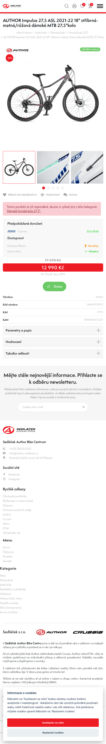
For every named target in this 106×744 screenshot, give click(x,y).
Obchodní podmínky (15, 496)
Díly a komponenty (10, 607)
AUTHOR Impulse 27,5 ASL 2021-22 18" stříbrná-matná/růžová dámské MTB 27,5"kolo (53, 37)
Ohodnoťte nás (12, 533)
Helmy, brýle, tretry (11, 598)
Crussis (7, 519)
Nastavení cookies (53, 732)
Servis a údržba (8, 612)
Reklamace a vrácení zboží (18, 501)
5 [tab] (62, 188)
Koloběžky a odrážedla (13, 589)
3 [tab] (53, 188)
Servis (6, 547)
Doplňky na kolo (9, 603)
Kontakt (7, 561)
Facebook (11, 474)
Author (7, 514)
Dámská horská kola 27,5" (24, 211)
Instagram (11, 479)
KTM (6, 528)
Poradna (7, 556)
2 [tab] (48, 188)
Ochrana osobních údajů (17, 510)
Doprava (8, 505)
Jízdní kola (41, 32)
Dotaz (54, 286)
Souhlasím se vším (53, 722)
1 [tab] (43, 188)
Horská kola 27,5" (78, 32)
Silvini (6, 523)
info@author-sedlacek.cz (20, 453)
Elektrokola (6, 580)
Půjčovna (8, 552)
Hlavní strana (24, 32)
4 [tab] (57, 188)
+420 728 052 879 (17, 448)
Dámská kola (57, 32)
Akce (3, 575)
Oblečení (5, 594)
